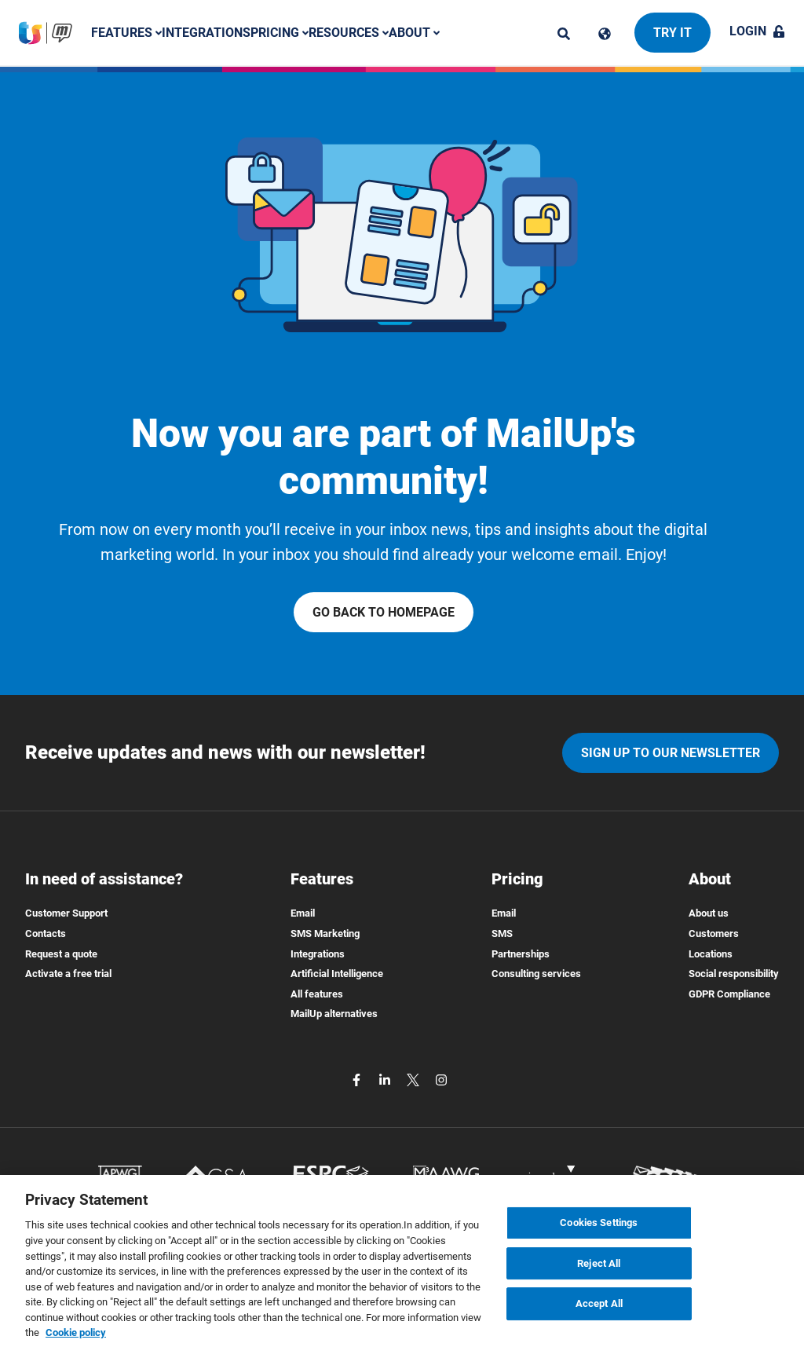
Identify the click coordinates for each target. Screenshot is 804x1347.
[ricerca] (564, 34)
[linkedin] (386, 1078)
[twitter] (414, 1078)
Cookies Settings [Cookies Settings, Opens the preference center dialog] (599, 1236)
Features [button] (126, 32)
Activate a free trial (68, 973)
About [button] (414, 32)
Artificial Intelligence (337, 973)
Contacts (45, 933)
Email (303, 913)
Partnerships (521, 954)
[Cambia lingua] (605, 34)
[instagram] (441, 1078)
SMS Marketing (325, 933)
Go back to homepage (383, 612)
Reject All (598, 1276)
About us (709, 913)
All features (317, 994)
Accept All (599, 1317)
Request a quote (61, 954)
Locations (711, 954)
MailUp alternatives (334, 1013)
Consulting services (536, 973)
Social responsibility (734, 973)
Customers (714, 933)
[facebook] (358, 1078)
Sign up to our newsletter (670, 752)
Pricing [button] (279, 32)
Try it (672, 32)
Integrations (206, 32)
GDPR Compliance (729, 994)
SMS (502, 933)
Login (757, 31)
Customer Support (66, 913)
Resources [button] (349, 32)
